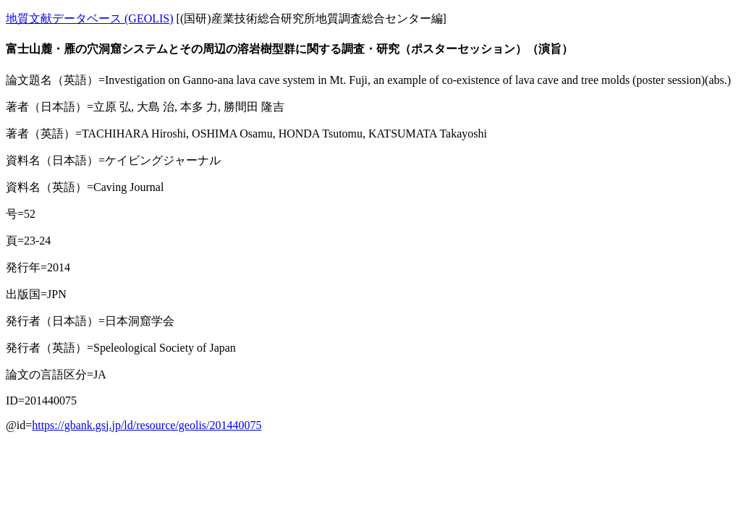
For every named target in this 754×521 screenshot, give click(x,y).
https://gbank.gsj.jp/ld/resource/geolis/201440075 (146, 425)
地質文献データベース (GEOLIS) (90, 18)
